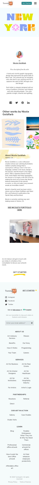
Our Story (26, 343)
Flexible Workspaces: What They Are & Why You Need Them (26, 435)
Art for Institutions (12, 379)
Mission (26, 336)
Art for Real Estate (26, 365)
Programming (26, 348)
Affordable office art (12, 467)
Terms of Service (25, 482)
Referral (26, 399)
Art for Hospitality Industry (26, 380)
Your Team (12, 353)
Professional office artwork (12, 446)
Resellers (12, 399)
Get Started (26, 3)
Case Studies (26, 415)
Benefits (12, 343)
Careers (26, 353)
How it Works (12, 348)
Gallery (12, 415)
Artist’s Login (26, 387)
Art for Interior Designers (12, 372)
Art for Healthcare (26, 372)
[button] (35, 3)
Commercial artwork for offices (26, 447)
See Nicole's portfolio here (19, 208)
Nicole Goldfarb (19, 63)
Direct (12, 404)
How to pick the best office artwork (12, 456)
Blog (12, 431)
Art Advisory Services (12, 337)
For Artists (12, 387)
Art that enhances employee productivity (26, 457)
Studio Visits (12, 420)
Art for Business (12, 364)
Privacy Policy (12, 482)
